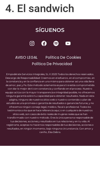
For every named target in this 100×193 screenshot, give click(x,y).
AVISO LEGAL (26, 57)
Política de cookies (63, 57)
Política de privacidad (52, 63)
